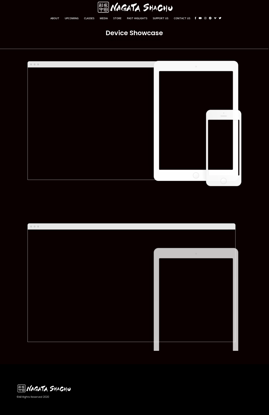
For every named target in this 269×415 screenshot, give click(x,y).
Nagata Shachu (116, 39)
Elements (133, 39)
